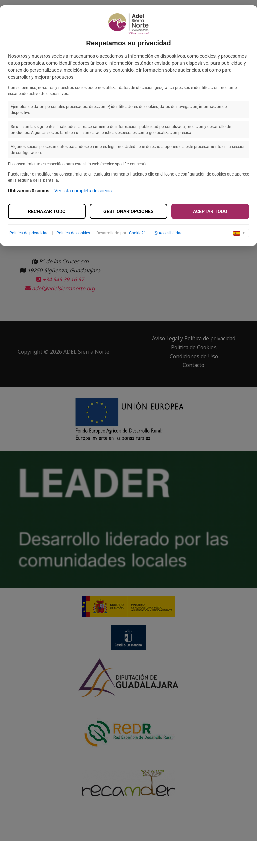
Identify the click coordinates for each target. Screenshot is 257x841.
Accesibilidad (168, 233)
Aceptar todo (210, 211)
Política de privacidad (29, 233)
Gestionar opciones (128, 211)
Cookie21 (137, 233)
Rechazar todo (47, 211)
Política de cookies (73, 233)
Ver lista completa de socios (83, 190)
